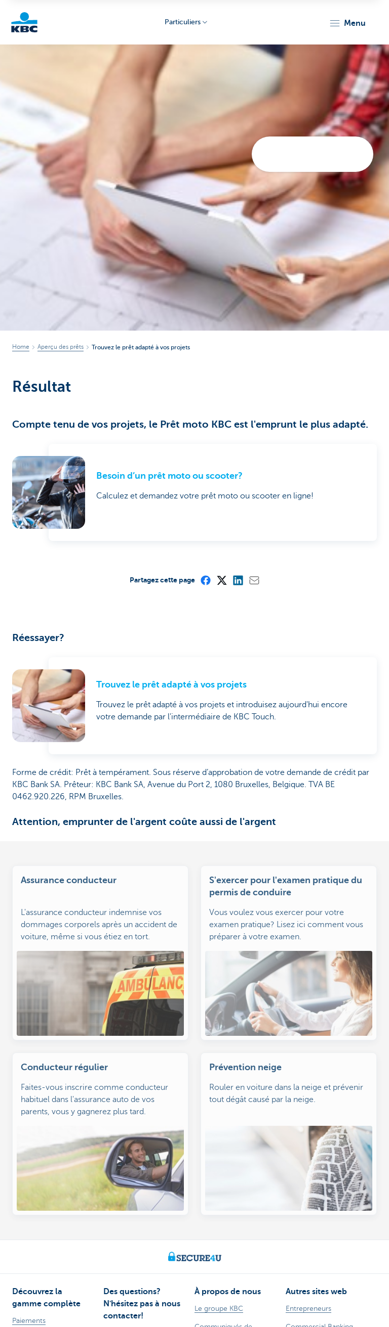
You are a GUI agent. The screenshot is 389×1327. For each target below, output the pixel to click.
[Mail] (254, 580)
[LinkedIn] (237, 580)
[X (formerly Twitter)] (221, 580)
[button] (347, 23)
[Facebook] (205, 580)
